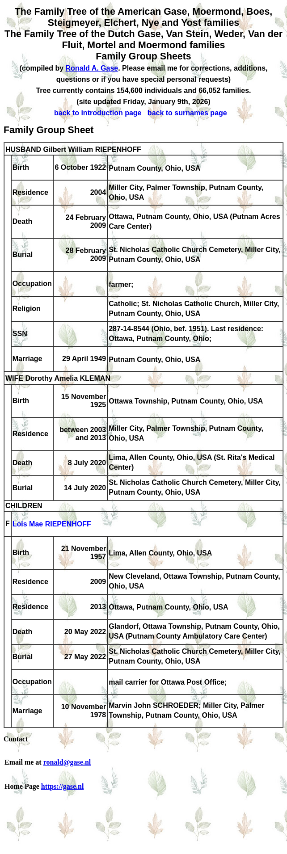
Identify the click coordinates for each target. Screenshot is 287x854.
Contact (16, 739)
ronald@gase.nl (67, 762)
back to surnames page (187, 113)
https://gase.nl (62, 786)
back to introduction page (98, 113)
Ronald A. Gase (92, 68)
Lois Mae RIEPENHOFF (52, 524)
